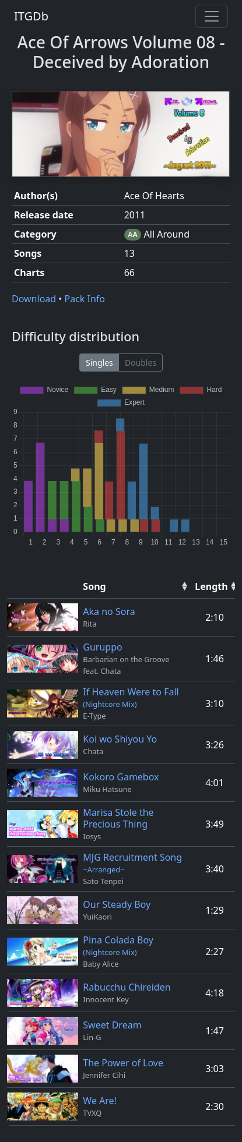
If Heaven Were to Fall (130, 697)
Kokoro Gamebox (121, 776)
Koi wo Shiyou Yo (120, 739)
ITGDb (31, 16)
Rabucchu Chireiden (126, 987)
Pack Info (84, 298)
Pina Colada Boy (118, 945)
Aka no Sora (109, 611)
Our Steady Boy (116, 904)
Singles (99, 362)
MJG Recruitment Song (132, 863)
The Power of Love (123, 1062)
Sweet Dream (112, 1025)
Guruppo (102, 647)
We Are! (100, 1100)
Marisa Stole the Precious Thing (118, 818)
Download (35, 298)
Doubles (140, 362)
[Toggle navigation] (211, 16)
